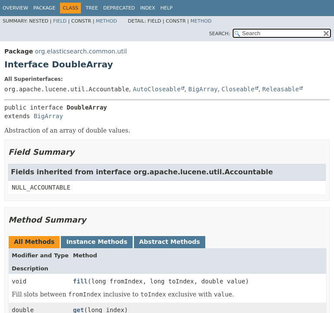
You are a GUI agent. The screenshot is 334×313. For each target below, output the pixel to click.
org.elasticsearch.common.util (81, 51)
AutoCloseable (156, 89)
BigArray (202, 89)
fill (80, 281)
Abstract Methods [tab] (169, 241)
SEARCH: (219, 34)
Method (106, 21)
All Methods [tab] (34, 241)
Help (166, 8)
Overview (15, 8)
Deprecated (119, 8)
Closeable (237, 89)
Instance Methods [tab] (96, 241)
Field (60, 21)
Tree (92, 8)
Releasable (280, 89)
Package (44, 8)
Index (147, 8)
